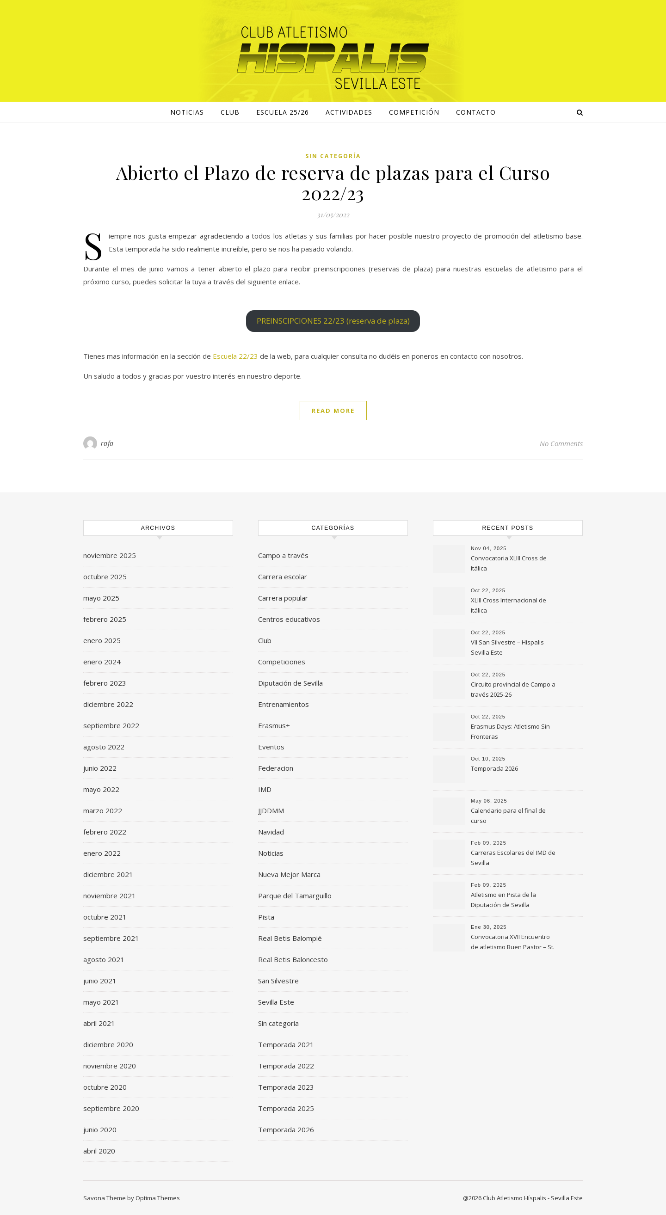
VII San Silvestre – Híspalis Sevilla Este (507, 647)
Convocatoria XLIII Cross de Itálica (509, 563)
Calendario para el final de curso (508, 815)
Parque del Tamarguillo (295, 895)
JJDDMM (271, 810)
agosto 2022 (103, 746)
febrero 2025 (104, 619)
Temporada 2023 (286, 1087)
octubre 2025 (105, 576)
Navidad (271, 831)
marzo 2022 (102, 810)
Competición (414, 112)
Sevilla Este (276, 1001)
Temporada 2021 (286, 1044)
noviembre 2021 (109, 895)
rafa (107, 443)
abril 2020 (99, 1150)
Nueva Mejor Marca (289, 874)
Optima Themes (158, 1198)
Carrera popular (283, 597)
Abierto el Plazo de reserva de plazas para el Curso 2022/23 (333, 182)
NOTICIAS (187, 112)
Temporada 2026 (286, 1129)
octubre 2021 (105, 916)
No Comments (561, 443)
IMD (264, 789)
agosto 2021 (103, 959)
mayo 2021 (101, 1001)
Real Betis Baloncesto (293, 959)
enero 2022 (102, 853)
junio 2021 (100, 980)
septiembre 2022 (111, 725)
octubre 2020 (105, 1087)
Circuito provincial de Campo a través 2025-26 (513, 689)
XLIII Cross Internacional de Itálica (508, 605)
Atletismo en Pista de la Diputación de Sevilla (503, 899)
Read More (333, 410)
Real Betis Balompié (290, 938)
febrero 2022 (104, 831)
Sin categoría (333, 156)
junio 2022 (100, 768)
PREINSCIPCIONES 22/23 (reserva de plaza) (333, 320)
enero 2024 (102, 661)
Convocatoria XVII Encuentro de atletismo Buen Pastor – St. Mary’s (513, 943)
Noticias (271, 853)
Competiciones (281, 661)
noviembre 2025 (109, 555)
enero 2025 (102, 640)
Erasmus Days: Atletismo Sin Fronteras (510, 731)
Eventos (271, 746)
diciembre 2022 (108, 704)
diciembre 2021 (108, 874)
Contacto (476, 112)
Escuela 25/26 (282, 112)
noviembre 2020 (109, 1065)
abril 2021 (99, 1023)
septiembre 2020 (111, 1108)
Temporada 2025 (286, 1108)
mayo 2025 (101, 597)
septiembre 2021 (111, 938)
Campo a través (283, 555)
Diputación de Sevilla (290, 682)
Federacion (275, 768)
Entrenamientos (283, 704)
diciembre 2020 (108, 1044)
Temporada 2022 (286, 1065)
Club (230, 112)
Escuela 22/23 (235, 356)
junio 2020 (100, 1129)
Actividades (349, 112)
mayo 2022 (101, 789)
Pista (266, 916)
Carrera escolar (282, 576)
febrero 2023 (104, 682)
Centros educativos (289, 619)
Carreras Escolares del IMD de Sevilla (513, 857)
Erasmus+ (274, 725)
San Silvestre (278, 980)
